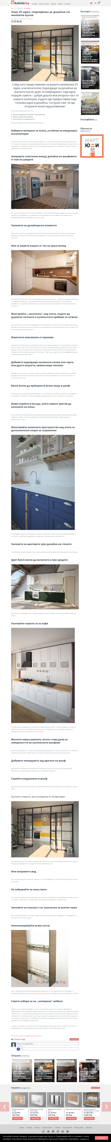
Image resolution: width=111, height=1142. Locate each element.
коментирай (74, 1039)
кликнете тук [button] (84, 1139)
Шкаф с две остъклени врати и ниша (36, 1110)
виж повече (95, 1088)
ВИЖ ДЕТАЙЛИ (17, 1118)
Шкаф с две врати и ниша (73, 1109)
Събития (57, 1127)
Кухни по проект (47, 1127)
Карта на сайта (67, 1127)
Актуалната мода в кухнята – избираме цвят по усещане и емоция (89, 83)
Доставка (89, 1127)
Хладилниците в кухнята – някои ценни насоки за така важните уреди (65, 1076)
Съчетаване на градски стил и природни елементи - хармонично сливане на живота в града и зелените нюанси (90, 55)
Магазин (37, 1127)
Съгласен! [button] (101, 1138)
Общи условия (78, 1127)
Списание (29, 1127)
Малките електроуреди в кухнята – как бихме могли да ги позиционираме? (90, 109)
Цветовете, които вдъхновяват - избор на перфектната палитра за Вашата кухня (88, 30)
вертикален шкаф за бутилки (40, 993)
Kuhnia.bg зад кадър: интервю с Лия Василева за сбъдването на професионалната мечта (89, 1076)
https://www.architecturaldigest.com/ (30, 1036)
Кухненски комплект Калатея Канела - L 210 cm (91, 1110)
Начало (21, 1127)
